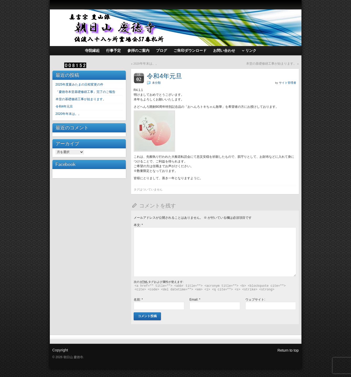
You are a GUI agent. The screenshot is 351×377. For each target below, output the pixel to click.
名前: (138, 299)
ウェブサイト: (255, 299)
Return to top (288, 350)
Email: (195, 299)
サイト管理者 (287, 82)
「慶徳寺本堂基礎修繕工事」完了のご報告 (85, 92)
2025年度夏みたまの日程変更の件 (80, 84)
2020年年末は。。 (69, 114)
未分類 (156, 82)
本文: (138, 225)
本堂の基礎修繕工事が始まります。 (81, 99)
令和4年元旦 (64, 106)
